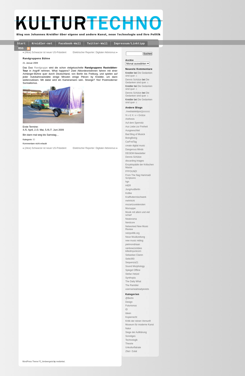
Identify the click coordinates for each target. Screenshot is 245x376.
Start (21, 43)
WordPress (27, 361)
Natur (128, 328)
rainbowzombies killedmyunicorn (133, 249)
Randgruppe (40, 67)
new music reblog (134, 240)
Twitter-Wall (97, 43)
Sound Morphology (135, 266)
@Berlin (129, 298)
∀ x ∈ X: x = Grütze (135, 115)
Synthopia (130, 277)
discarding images (134, 160)
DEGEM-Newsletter (135, 153)
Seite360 (129, 258)
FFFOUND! (131, 171)
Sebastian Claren (134, 255)
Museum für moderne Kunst (139, 324)
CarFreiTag (131, 141)
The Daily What (133, 281)
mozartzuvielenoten (135, 204)
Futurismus (131, 305)
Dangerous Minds (134, 149)
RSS (21, 48)
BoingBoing (131, 138)
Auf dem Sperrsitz (134, 122)
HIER (128, 185)
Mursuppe (130, 208)
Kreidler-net (42, 43)
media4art (60, 361)
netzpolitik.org (132, 233)
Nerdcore (130, 222)
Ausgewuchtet (132, 130)
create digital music (135, 145)
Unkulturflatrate (133, 347)
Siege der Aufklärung (136, 332)
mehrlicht (130, 200)
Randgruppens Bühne (36, 58)
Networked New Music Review (136, 228)
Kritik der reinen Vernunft (138, 321)
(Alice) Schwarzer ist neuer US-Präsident (45, 52)
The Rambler (132, 285)
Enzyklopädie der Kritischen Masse (139, 166)
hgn (127, 181)
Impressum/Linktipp (129, 43)
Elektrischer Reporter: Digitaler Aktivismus (94, 52)
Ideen (128, 313)
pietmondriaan (132, 244)
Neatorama (131, 219)
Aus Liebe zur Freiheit (136, 126)
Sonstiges (130, 336)
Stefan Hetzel (132, 274)
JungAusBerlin (132, 189)
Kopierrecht (131, 317)
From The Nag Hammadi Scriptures (138, 176)
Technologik (131, 340)
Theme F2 (36, 361)
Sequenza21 (131, 262)
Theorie (129, 343)
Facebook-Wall (70, 43)
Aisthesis (130, 119)
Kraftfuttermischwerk (135, 197)
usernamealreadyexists (137, 289)
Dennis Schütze (133, 79)
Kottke (128, 193)
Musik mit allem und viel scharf (137, 213)
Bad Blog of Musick (135, 134)
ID (34, 139)
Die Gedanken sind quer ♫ (137, 81)
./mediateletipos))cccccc (137, 111)
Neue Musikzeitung (135, 237)
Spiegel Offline (132, 270)
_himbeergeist (47, 361)
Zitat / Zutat (131, 351)
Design (128, 302)
